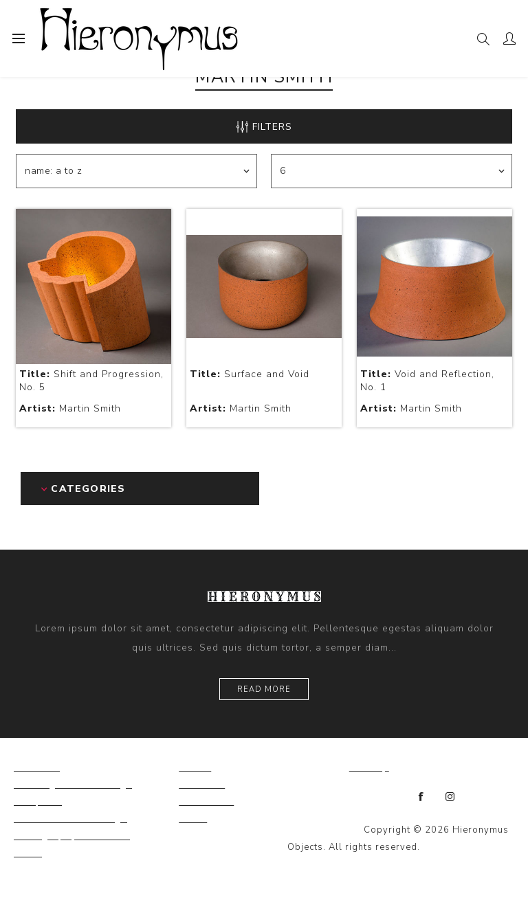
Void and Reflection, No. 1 (427, 381)
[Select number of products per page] (391, 171)
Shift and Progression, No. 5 (91, 381)
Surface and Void (249, 374)
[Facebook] (421, 797)
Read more (264, 689)
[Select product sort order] (136, 171)
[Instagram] (450, 797)
